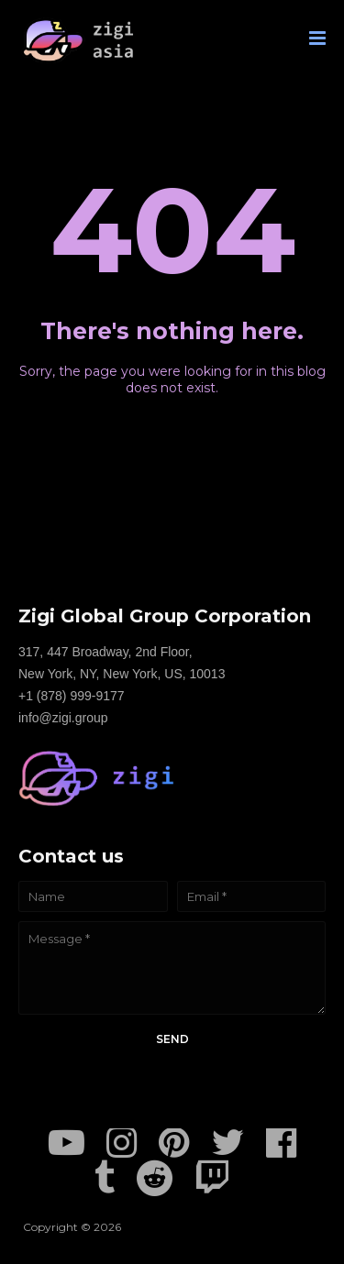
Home (172, 422)
